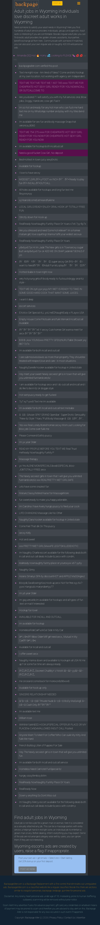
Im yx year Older (27, 442)
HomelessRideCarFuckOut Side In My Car (41, 630)
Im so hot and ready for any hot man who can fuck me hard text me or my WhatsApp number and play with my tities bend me (51, 111)
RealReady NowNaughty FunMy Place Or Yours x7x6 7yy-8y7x (52, 223)
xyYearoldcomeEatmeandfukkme (36, 200)
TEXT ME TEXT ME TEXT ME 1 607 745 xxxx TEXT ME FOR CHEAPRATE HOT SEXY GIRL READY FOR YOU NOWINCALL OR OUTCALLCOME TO (51, 86)
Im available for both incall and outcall (39, 350)
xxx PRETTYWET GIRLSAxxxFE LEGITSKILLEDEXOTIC (48, 546)
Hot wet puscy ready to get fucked (37, 394)
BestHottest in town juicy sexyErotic (38, 159)
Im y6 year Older (27, 593)
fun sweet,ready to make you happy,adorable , (43, 499)
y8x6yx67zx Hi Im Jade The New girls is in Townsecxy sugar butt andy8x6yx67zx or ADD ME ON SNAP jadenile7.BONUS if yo (51, 251)
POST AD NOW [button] (27, 869)
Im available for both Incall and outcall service (43, 762)
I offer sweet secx (28, 653)
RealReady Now (27, 788)
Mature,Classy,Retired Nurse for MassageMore (44, 493)
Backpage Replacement (38, 884)
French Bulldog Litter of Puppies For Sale (40, 745)
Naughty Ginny (27, 569)
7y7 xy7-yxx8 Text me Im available (37, 401)
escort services (27, 306)
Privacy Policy (56, 917)
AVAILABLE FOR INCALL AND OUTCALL (40, 616)
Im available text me (29, 711)
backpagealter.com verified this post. (38, 65)
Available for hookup (30, 166)
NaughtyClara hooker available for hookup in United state (49, 519)
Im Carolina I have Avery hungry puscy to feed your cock (49, 506)
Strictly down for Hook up (33, 217)
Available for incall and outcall (35, 647)
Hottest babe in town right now (35, 272)
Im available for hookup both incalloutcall (41, 146)
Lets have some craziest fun (34, 486)
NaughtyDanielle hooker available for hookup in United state (50, 367)
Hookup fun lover (28, 610)
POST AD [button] (57, 3)
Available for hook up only (33, 687)
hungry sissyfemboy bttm (32, 775)
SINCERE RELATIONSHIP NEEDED (37, 694)
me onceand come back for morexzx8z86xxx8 (44, 681)
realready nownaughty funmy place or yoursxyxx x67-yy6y (50, 563)
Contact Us (69, 917)
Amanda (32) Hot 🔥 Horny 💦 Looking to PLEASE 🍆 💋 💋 (50, 57)
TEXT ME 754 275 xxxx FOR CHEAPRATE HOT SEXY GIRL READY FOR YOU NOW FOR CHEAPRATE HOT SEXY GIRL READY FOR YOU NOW (50, 136)
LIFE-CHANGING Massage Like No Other (40, 512)
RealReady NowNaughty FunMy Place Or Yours (44, 240)
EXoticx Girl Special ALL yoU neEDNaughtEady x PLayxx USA (51, 312)
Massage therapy (28, 459)
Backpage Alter (32, 917)
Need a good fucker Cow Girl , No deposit (41, 152)
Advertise (80, 917)
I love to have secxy (29, 172)
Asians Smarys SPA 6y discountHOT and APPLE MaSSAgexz (52, 576)
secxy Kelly (25, 532)
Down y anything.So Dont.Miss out (37, 795)
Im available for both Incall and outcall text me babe (46, 408)
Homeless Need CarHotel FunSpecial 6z (40, 769)
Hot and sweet (27, 539)
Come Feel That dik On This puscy (37, 526)
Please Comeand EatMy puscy (35, 435)
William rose (25, 717)
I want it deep (26, 299)
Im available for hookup (31, 623)
